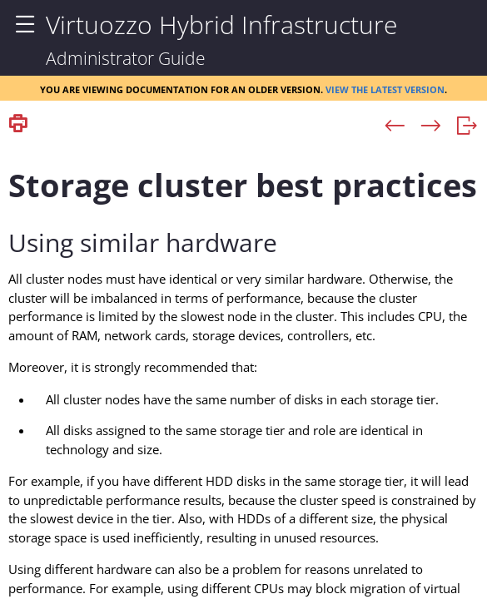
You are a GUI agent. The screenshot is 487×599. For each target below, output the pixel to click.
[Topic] (243, 368)
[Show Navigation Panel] (25, 25)
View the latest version (385, 88)
